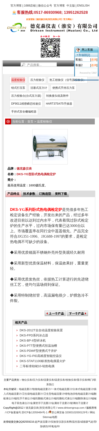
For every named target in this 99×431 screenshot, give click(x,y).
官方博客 (16, 5)
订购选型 (45, 193)
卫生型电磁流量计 (54, 393)
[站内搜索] (47, 64)
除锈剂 (44, 426)
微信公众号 (45, 5)
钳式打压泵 (18, 87)
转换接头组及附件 (57, 95)
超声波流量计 (42, 421)
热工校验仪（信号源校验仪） (68, 80)
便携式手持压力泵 (63, 87)
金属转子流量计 (61, 403)
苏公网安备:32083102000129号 (70, 412)
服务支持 (49, 71)
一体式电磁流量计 (61, 389)
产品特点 (13, 193)
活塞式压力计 (38, 87)
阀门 (90, 379)
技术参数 (29, 193)
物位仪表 (27, 379)
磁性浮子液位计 (23, 398)
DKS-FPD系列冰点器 (34, 335)
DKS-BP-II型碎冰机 (33, 340)
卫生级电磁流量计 (32, 393)
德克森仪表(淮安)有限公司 (41, 407)
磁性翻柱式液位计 (64, 398)
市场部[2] (83, 55)
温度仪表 (60, 379)
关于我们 (63, 71)
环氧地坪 (54, 426)
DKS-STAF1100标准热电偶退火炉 (42, 361)
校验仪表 (71, 379)
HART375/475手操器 (59, 103)
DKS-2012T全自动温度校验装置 (41, 330)
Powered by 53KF (88, 73)
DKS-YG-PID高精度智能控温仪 (41, 356)
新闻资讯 (19, 71)
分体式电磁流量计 (83, 389)
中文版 (71, 5)
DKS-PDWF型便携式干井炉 (38, 350)
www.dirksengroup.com (71, 407)
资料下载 (61, 193)
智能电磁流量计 (41, 389)
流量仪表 (49, 379)
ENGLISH (83, 5)
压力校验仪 (37, 80)
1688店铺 (30, 5)
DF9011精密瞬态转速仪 (26, 103)
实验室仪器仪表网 (61, 421)
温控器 (76, 421)
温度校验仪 (18, 80)
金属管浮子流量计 (40, 403)
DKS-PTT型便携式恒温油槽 (38, 345)
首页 (8, 71)
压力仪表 (38, 379)
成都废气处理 (88, 421)
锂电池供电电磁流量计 (78, 393)
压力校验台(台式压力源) (26, 95)
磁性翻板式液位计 (43, 398)
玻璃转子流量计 (79, 403)
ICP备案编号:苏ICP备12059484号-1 (26, 412)
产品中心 (35, 71)
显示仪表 (82, 379)
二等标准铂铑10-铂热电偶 (37, 366)
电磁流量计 (25, 389)
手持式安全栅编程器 (23, 111)
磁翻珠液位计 (83, 398)
